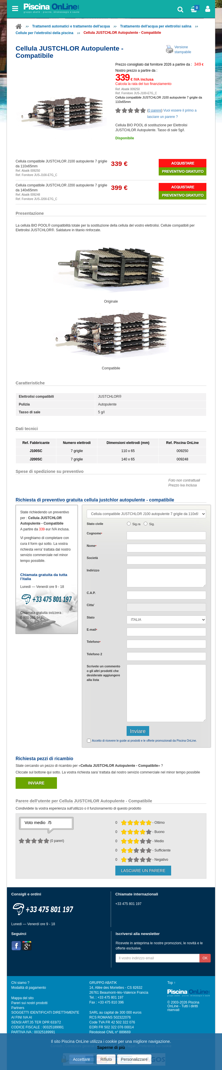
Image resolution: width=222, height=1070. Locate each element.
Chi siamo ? (20, 983)
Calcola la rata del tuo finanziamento (143, 84)
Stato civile (95, 523)
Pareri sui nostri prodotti (29, 1003)
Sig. (152, 524)
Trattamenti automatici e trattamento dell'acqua (71, 26)
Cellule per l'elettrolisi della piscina (44, 33)
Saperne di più (111, 1047)
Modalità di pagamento (28, 988)
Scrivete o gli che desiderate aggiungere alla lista (103, 672)
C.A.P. (91, 593)
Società (92, 558)
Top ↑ (171, 983)
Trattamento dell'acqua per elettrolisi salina (155, 26)
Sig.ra (136, 524)
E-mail (92, 629)
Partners (17, 1008)
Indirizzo (93, 570)
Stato (91, 617)
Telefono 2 (94, 654)
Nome (91, 545)
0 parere (154, 110)
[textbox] (166, 595)
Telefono (94, 641)
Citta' (91, 605)
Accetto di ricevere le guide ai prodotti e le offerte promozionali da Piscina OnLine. (144, 740)
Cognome (94, 533)
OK (205, 958)
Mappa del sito (22, 998)
